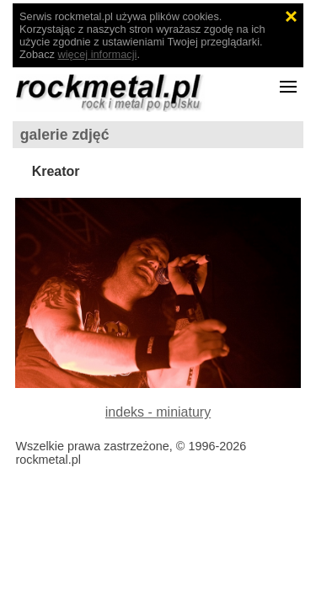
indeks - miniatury (158, 412)
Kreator (56, 171)
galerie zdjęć (65, 134)
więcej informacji (97, 54)
